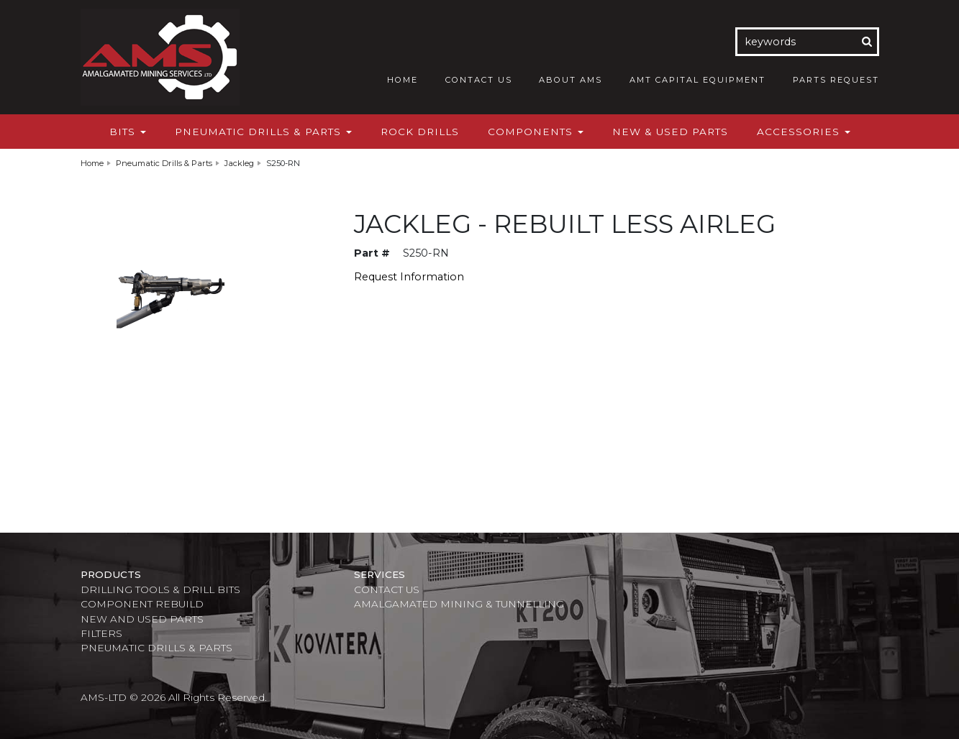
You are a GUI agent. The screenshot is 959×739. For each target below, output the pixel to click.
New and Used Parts (142, 619)
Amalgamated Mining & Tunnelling (459, 604)
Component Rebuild (142, 604)
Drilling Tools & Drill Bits (160, 589)
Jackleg (239, 163)
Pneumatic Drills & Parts (263, 131)
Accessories (803, 131)
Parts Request (836, 80)
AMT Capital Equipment (697, 80)
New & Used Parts (670, 131)
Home (402, 80)
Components (535, 131)
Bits (127, 131)
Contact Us (478, 80)
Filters (101, 633)
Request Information (409, 276)
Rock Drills (420, 131)
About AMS (570, 80)
